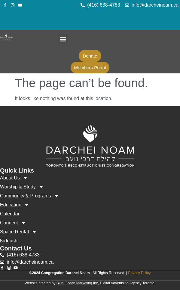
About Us (14, 177)
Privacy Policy (139, 273)
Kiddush (8, 240)
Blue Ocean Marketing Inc (77, 283)
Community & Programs (29, 195)
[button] (63, 39)
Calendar (10, 213)
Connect (13, 222)
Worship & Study (22, 186)
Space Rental (18, 231)
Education (14, 204)
